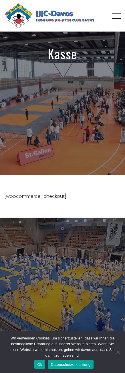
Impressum (16, 244)
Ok (39, 364)
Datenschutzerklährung (30, 259)
